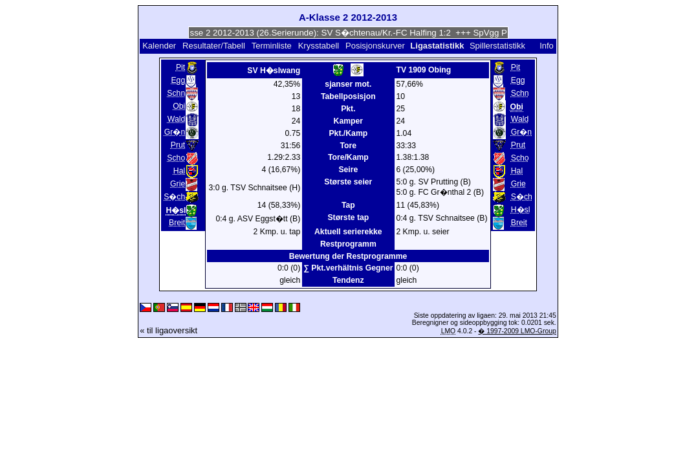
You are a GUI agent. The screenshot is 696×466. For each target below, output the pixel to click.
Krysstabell (319, 45)
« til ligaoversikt (168, 330)
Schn (176, 93)
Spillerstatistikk (497, 45)
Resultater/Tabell (213, 45)
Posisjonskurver (375, 45)
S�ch (174, 196)
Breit (177, 222)
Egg (178, 80)
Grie (177, 183)
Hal (179, 170)
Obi (179, 106)
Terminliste (272, 45)
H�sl (520, 209)
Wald (176, 119)
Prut (178, 145)
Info (546, 45)
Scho (176, 157)
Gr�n (174, 132)
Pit (180, 67)
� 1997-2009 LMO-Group (517, 331)
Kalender (159, 45)
